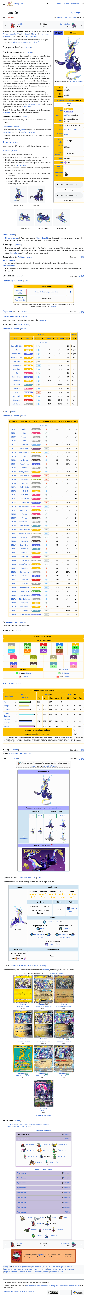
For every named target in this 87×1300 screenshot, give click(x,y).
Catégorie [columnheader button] (45, 421)
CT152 (13, 572)
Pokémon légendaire (10, 34)
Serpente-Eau (65, 24)
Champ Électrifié (42, 238)
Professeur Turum (33, 104)
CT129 (13, 556)
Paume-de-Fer (62, 1144)
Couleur (60, 162)
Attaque (6, 706)
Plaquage (24, 483)
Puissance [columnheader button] (56, 421)
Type (27, 338)
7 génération (21, 1202)
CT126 (13, 553)
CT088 (13, 522)
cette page (53, 306)
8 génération (21, 1207)
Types (60, 110)
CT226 (13, 614)
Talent (60, 129)
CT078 (13, 502)
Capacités (7, 311)
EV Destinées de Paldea (23, 1076)
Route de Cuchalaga (42, 292)
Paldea (69, 103)
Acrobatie (24, 445)
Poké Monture (21, 165)
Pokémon (67, 115)
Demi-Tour (24, 479)
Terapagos (53, 1235)
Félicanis (33, 1229)
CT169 (13, 595)
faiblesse (67, 677)
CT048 (13, 472)
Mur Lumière (24, 499)
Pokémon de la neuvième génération (61, 1269)
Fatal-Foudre (16, 396)
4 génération (21, 1188)
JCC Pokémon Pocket (56, 973)
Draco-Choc (16, 377)
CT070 (13, 487)
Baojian (42, 1217)
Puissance (48, 338)
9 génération (21, 1212)
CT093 (13, 526)
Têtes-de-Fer (31, 1150)
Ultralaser (16, 404)
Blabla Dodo (24, 487)
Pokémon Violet (31, 36)
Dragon (34, 34)
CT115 (13, 545)
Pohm (20, 42)
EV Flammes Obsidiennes (43, 1076)
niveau (19, 324)
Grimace (24, 437)
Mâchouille (24, 541)
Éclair (16, 350)
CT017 (13, 448)
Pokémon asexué (10, 1269)
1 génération (21, 1173)
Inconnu (67, 134)
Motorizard (6, 112)
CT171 (13, 599)
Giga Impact (24, 572)
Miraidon (43, 24)
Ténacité (24, 468)
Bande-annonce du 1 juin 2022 (17, 1126)
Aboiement (24, 460)
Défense (7, 710)
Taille (61, 120)
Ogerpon (39, 1235)
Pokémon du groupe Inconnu (62, 1267)
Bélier (24, 429)
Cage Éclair (24, 510)
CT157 (13, 580)
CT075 (13, 499)
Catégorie (59, 115)
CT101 (13, 533)
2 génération (21, 1178)
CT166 (13, 587)
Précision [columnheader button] (67, 421)
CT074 (13, 495)
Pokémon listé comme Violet (28, 1269)
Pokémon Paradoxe (43, 1131)
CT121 (13, 549)
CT (7, 411)
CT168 (13, 591)
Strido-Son (16, 385)
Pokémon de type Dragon (41, 1267)
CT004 (13, 433)
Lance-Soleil (24, 591)
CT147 (13, 568)
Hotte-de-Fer (46, 1144)
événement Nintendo (29, 132)
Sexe (61, 158)
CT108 (13, 541)
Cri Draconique (24, 614)
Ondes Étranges (24, 529)
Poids (61, 125)
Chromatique (7, 126)
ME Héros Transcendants (43, 1006)
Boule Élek (24, 491)
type (22, 34)
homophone (14, 253)
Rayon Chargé (24, 452)
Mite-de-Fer (46, 1150)
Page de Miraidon (10, 1272)
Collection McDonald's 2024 (64, 1006)
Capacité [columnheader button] (23, 421)
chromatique (7, 132)
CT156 (13, 576)
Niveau (73, 334)
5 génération (21, 1192)
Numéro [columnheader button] (12, 421)
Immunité (65, 669)
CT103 (13, 537)
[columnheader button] (16, 338)
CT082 (13, 510)
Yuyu (65, 1217)
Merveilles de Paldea (23, 1006)
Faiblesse (25, 677)
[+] (70, 292)
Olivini (35, 42)
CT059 (13, 475)
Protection (24, 495)
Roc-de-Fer (39, 1162)
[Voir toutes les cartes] (43, 1115)
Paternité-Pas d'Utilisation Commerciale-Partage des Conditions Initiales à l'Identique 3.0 (53, 1286)
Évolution (7, 142)
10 (82, 257)
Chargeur (16, 361)
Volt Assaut (24, 607)
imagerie (34, 766)
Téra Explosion (24, 599)
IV (68, 737)
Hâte (16, 373)
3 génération (21, 1183)
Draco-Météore (24, 595)
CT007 (13, 441)
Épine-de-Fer (62, 1150)
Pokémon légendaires (43, 1169)
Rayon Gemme (24, 533)
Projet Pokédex (42, 1255)
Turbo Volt (42, 320)
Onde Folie (24, 448)
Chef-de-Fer (54, 1162)
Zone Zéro (27, 107)
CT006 (13, 437)
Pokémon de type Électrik (22, 1267)
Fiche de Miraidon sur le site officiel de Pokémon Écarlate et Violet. (28, 1124)
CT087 (13, 518)
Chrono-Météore (54, 944)
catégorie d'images (49, 766)
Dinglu (54, 1217)
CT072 (13, 491)
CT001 (13, 429)
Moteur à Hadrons (70, 129)
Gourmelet (27, 42)
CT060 (13, 479)
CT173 (13, 603)
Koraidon (20, 24)
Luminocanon (24, 526)
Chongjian (29, 1217)
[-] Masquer (43, 342)
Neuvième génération (12, 281)
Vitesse (6, 726)
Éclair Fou (24, 568)
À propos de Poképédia (27, 1291)
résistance (27, 673)
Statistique (9, 696)
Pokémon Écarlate (9, 260)
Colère (16, 392)
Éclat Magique (24, 506)
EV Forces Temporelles (43, 1041)
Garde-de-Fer (32, 1156)
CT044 (13, 464)
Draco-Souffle (16, 354)
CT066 (13, 483)
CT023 (13, 452)
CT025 (13, 456)
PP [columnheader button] (75, 421)
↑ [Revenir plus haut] (7, 1124)
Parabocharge (16, 365)
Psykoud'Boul (24, 475)
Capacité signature (11, 316)
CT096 (13, 529)
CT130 (13, 560)
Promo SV (45, 970)
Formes (6, 150)
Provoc (24, 518)
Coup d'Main (24, 560)
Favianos (60, 1229)
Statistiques (8, 683)
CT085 (13, 514)
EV (30, 739)
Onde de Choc (16, 358)
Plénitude (24, 556)
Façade (24, 456)
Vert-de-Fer (61, 1156)
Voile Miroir (16, 388)
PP (67, 338)
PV (5, 702)
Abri (24, 441)
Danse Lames (24, 522)
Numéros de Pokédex (65, 100)
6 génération (21, 1197)
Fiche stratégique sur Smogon (19, 753)
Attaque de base (52, 922)
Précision (59, 338)
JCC (45, 973)
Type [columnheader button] (35, 421)
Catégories (7, 1267)
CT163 (13, 583)
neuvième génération (53, 808)
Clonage (24, 537)
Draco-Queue (24, 464)
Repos (24, 514)
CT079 (13, 506)
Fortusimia (46, 1229)
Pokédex (21, 257)
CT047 (13, 468)
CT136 (13, 564)
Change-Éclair (24, 472)
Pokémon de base (56, 1272)
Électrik (27, 34)
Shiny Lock (21, 130)
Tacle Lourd (24, 549)
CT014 (13, 445)
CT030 (13, 460)
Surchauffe (16, 400)
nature (55, 739)
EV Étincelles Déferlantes (23, 1041)
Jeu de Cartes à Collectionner (24, 965)
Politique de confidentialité (10, 1291)
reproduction (12, 622)
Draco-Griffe (24, 502)
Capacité (40, 334)
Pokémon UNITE (27, 877)
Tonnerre (24, 553)
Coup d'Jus (16, 369)
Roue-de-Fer (30, 1144)
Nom (15, 338)
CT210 (13, 607)
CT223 (13, 610)
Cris (68, 179)
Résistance (65, 673)
